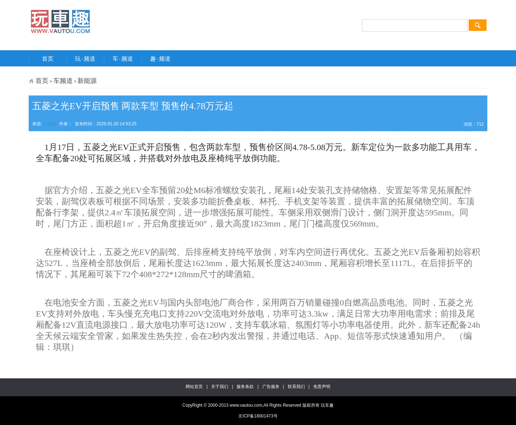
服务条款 (245, 386)
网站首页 (194, 386)
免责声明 (321, 386)
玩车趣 (49, 123)
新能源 (87, 80)
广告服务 (271, 386)
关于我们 (219, 386)
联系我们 (296, 386)
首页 (41, 80)
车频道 (63, 80)
